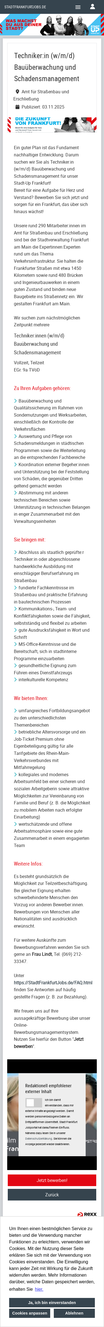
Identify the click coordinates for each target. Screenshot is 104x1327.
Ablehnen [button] (74, 1313)
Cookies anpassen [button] (29, 1313)
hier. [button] (39, 1289)
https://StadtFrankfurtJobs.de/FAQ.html (53, 983)
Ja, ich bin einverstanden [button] (52, 1302)
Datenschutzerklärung (38, 1138)
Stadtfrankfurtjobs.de (25, 6)
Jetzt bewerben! (52, 1180)
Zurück (52, 1195)
